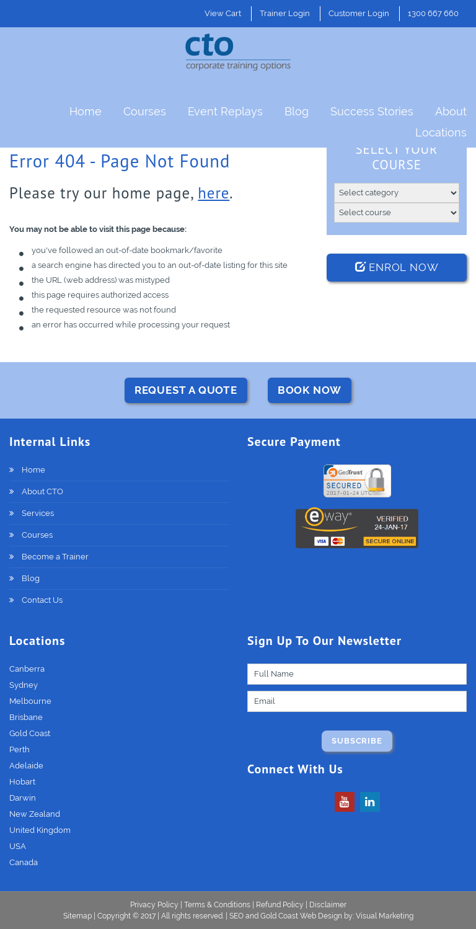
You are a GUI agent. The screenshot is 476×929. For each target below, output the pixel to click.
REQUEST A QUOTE (185, 390)
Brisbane (26, 717)
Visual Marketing (384, 916)
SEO (236, 916)
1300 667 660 (433, 13)
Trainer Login (285, 13)
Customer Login (358, 13)
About (451, 111)
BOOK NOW (310, 390)
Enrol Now (397, 267)
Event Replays (225, 111)
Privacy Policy (154, 904)
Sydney (23, 685)
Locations (441, 132)
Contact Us (42, 600)
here (213, 193)
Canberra (27, 668)
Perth (19, 749)
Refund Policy (280, 904)
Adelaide (26, 765)
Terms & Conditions (217, 904)
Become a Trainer (55, 556)
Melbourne (30, 701)
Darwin (22, 797)
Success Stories (371, 111)
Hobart (22, 781)
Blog (296, 111)
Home (85, 111)
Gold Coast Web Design (301, 916)
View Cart (223, 13)
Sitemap (78, 916)
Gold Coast (29, 733)
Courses (144, 111)
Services (38, 513)
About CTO (42, 491)
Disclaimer (327, 904)
